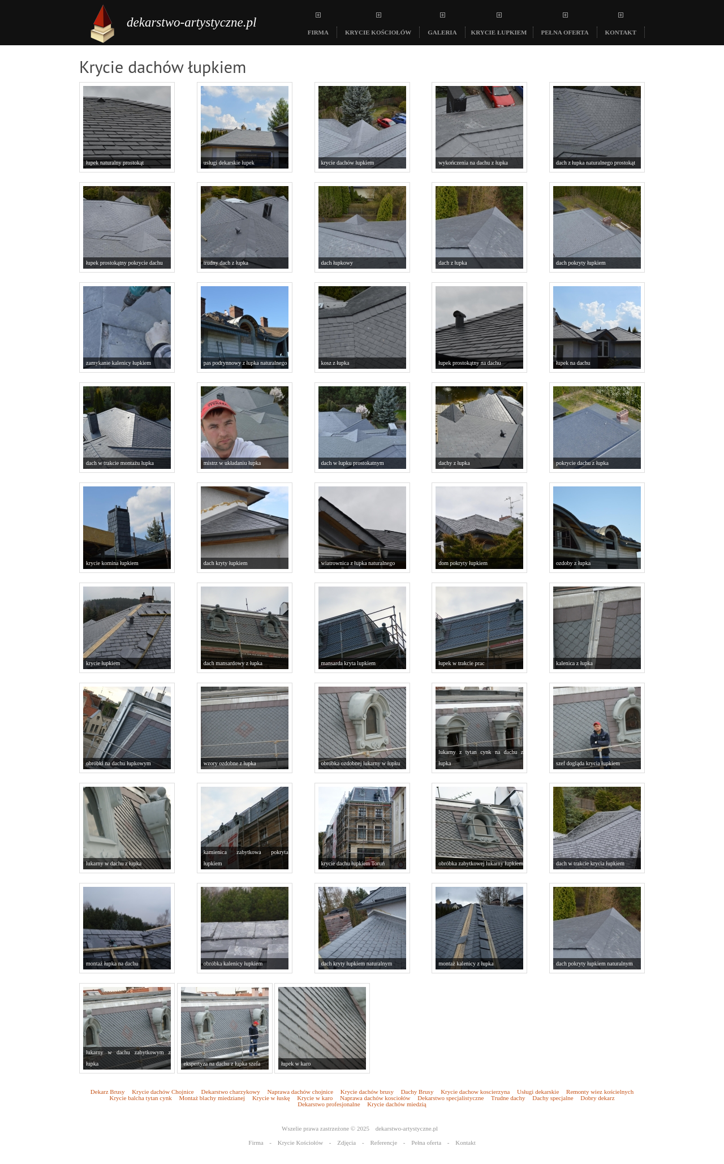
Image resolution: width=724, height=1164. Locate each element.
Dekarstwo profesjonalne (329, 1104)
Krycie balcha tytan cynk (140, 1098)
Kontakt (465, 1142)
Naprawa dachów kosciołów (375, 1098)
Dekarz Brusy (107, 1092)
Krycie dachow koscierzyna (475, 1092)
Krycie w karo (315, 1098)
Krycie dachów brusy (367, 1092)
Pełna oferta (426, 1142)
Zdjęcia (346, 1142)
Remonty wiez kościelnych (600, 1092)
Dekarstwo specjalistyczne (450, 1098)
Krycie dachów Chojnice (162, 1092)
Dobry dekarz (597, 1098)
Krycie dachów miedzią (396, 1104)
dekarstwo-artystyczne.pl (191, 22)
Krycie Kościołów (300, 1142)
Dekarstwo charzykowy (230, 1092)
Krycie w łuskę (271, 1098)
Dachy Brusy (417, 1092)
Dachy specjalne (552, 1098)
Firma (255, 1142)
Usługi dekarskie (538, 1092)
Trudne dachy (508, 1098)
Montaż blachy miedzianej (212, 1098)
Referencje (383, 1142)
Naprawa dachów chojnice (300, 1092)
